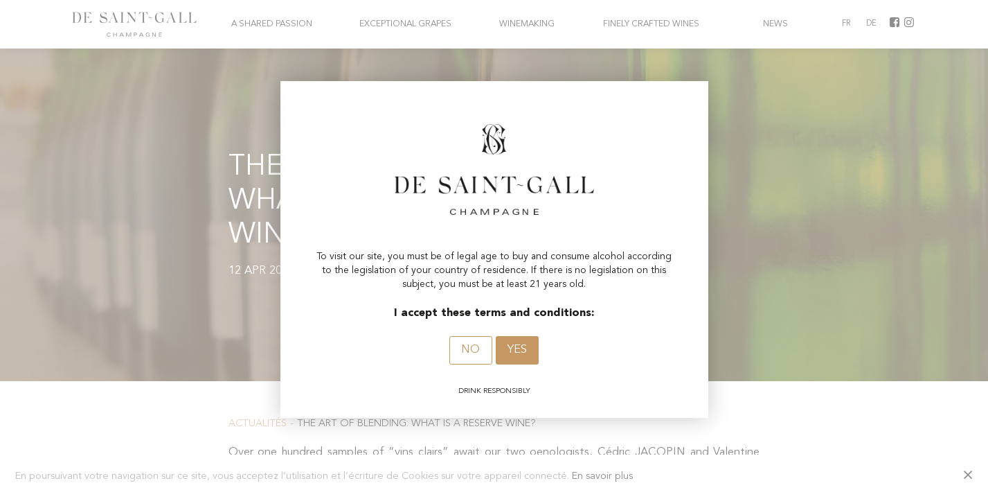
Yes (517, 350)
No (470, 350)
